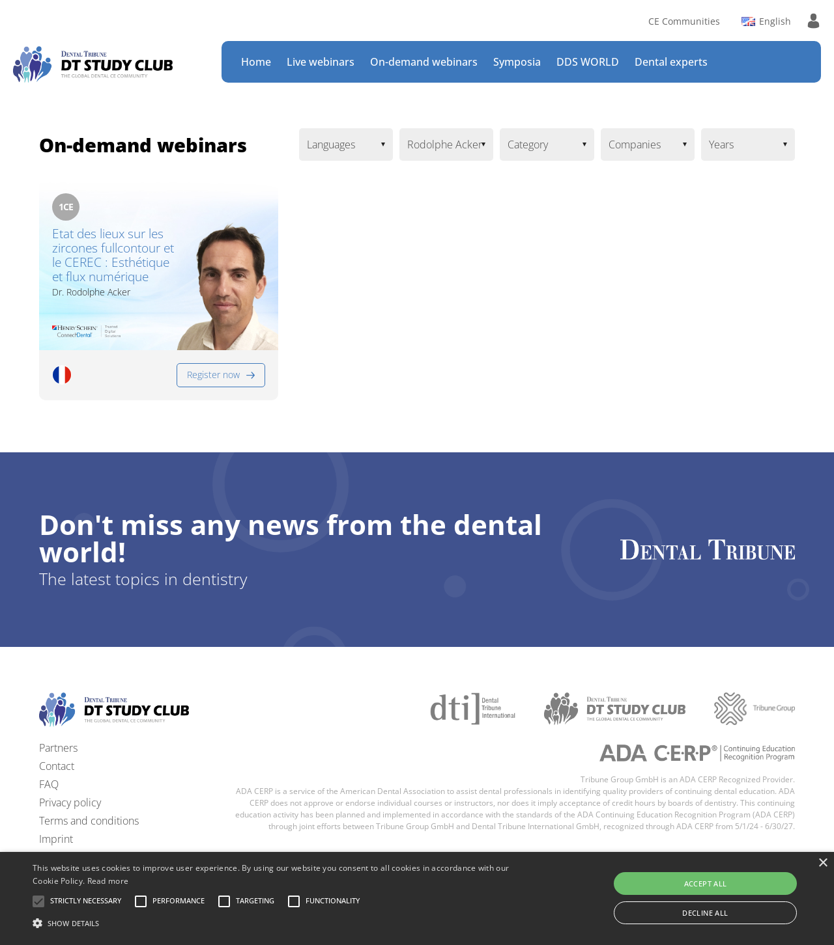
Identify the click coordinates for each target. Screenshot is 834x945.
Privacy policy (70, 802)
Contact (56, 766)
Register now (213, 374)
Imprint (56, 839)
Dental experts (671, 62)
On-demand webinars (424, 62)
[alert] (417, 898)
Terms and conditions (89, 821)
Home (256, 62)
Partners (58, 748)
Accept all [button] (705, 883)
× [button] (822, 863)
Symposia (517, 62)
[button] (85, 901)
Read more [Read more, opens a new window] (108, 880)
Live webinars (320, 62)
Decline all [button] (705, 913)
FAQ (49, 784)
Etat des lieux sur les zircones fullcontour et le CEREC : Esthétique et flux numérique (113, 255)
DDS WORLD (587, 62)
